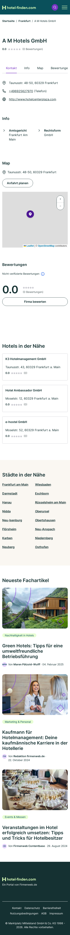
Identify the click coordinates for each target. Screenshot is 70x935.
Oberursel (42, 511)
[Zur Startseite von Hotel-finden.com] (19, 7)
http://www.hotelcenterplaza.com (32, 99)
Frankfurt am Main (15, 484)
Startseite (8, 20)
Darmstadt (9, 493)
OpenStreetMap (46, 246)
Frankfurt (24, 20)
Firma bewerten (35, 301)
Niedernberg (44, 538)
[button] (55, 7)
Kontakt (16, 908)
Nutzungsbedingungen (24, 913)
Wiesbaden (43, 484)
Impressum (56, 913)
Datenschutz (32, 908)
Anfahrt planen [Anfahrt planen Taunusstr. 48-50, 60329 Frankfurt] (17, 183)
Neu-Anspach (45, 529)
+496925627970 (21, 91)
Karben (7, 538)
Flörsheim (9, 529)
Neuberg (8, 547)
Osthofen (42, 547)
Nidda (6, 511)
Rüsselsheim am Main (50, 502)
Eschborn (42, 493)
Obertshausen (45, 520)
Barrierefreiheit (52, 908)
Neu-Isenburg (12, 520)
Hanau (7, 502)
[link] (35, 367)
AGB (43, 913)
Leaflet (29, 246)
